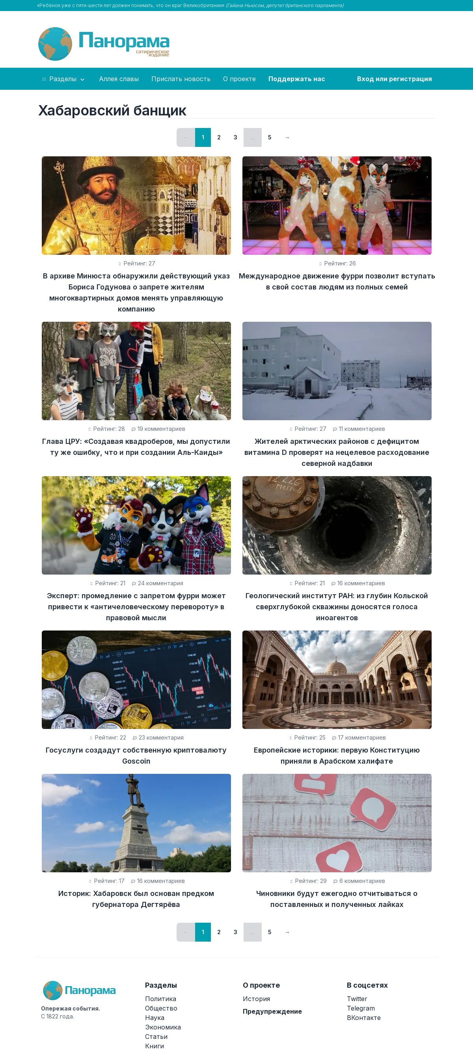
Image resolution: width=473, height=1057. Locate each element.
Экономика (163, 1027)
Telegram (361, 1008)
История (256, 999)
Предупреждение (272, 1011)
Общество (161, 1008)
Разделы (63, 79)
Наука (154, 1018)
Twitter (357, 999)
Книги (154, 1046)
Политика (160, 999)
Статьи (156, 1036)
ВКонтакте (364, 1018)
